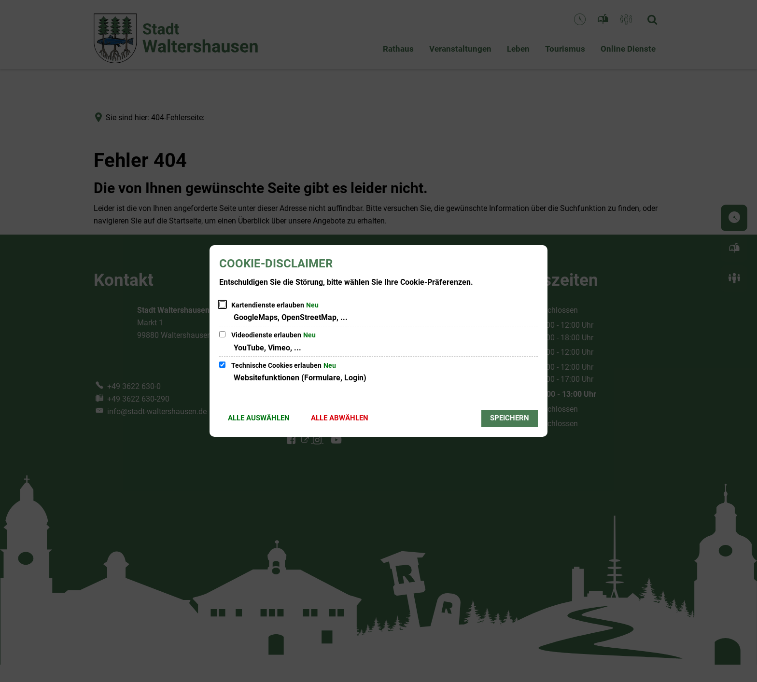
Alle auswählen (259, 418)
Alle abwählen (339, 418)
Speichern (509, 418)
